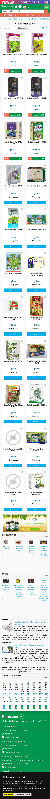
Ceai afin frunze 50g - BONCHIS (37, 98)
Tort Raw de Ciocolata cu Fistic (19, 549)
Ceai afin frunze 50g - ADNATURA (36, 318)
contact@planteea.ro (11, 737)
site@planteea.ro (9, 767)
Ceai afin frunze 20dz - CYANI (36, 230)
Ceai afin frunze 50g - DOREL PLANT (13, 318)
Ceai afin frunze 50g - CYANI (13, 274)
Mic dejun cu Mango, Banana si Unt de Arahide (44, 551)
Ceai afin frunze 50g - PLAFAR (13, 230)
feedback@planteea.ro (11, 752)
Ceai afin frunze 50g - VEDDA (13, 361)
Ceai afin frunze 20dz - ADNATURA (37, 450)
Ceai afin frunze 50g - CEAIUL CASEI (13, 406)
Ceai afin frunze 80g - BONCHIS (13, 98)
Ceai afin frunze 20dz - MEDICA (37, 405)
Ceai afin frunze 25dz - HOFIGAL (37, 186)
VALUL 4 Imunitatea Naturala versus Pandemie (31, 590)
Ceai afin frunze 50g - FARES (37, 142)
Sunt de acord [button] (8, 794)
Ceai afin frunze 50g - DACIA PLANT (13, 143)
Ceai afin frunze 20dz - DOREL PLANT (13, 493)
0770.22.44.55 (11, 15)
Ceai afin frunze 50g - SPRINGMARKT (36, 493)
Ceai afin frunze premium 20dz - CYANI (13, 450)
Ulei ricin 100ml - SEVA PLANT (10, 690)
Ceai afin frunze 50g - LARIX (13, 186)
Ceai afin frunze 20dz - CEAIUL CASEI (36, 362)
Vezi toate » (45, 536)
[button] (25, 6)
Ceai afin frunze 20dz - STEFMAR (36, 54)
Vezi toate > (45, 677)
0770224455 (8, 734)
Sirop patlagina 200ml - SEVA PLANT (16, 690)
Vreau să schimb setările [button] (22, 794)
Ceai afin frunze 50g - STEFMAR (13, 54)
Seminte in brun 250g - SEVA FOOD (22, 691)
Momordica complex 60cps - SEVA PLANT (45, 690)
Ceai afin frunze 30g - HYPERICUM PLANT (36, 274)
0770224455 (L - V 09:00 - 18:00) (15, 764)
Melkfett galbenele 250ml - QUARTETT (4, 689)
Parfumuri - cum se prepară (6, 588)
